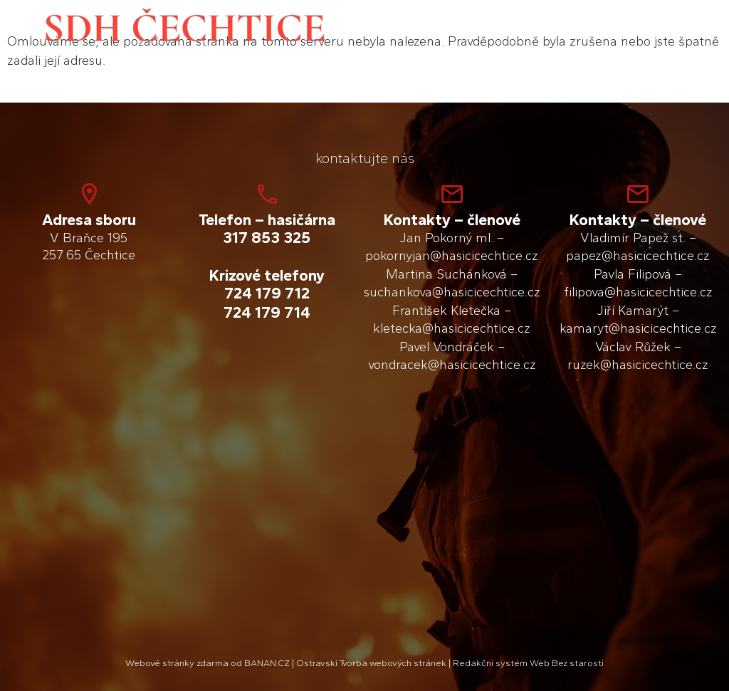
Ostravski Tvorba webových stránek (371, 663)
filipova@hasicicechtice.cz (638, 292)
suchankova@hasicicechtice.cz (452, 292)
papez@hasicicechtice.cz (638, 256)
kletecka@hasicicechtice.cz (451, 328)
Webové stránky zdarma (177, 663)
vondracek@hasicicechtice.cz (452, 365)
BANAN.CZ (267, 663)
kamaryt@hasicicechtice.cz (638, 328)
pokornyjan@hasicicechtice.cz (451, 256)
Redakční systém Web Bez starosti (528, 663)
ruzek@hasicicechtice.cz (637, 365)
